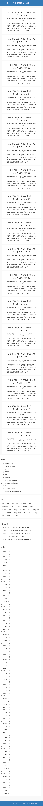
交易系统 (25, 506)
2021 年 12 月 (7, 696)
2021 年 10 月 (7, 701)
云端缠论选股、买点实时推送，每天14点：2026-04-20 (17, 533)
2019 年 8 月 (6, 774)
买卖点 (34, 512)
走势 (24, 512)
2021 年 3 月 (6, 721)
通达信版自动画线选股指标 (11, 480)
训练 (38, 509)
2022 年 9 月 (6, 671)
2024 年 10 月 (7, 601)
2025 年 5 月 (6, 581)
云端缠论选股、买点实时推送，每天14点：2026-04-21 (17, 530)
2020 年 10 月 (7, 735)
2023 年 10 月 (7, 634)
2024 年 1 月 (6, 626)
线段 (3, 515)
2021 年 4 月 (6, 718)
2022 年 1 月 (6, 693)
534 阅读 (22, 151)
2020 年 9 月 (6, 737)
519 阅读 (22, 335)
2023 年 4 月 (6, 651)
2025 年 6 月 (6, 579)
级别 (30, 503)
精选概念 (16, 515)
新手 (3, 503)
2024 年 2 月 (6, 623)
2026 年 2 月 (6, 556)
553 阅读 (22, 230)
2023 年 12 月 (7, 629)
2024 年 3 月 (6, 620)
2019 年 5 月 (6, 782)
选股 (24, 509)
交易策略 (6, 472)
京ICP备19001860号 (32, 803)
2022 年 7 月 (6, 676)
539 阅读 (22, 256)
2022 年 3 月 (6, 687)
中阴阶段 (32, 506)
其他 (5, 485)
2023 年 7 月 (6, 643)
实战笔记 (6, 469)
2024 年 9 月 (6, 604)
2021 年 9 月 (6, 704)
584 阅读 (22, 414)
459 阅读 (22, 204)
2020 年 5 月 (6, 749)
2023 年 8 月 (6, 640)
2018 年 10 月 (7, 793)
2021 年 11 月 (7, 698)
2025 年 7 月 (6, 576)
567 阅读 (21, 440)
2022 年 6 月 (6, 679)
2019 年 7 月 (6, 776)
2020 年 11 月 (7, 732)
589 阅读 (22, 361)
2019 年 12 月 (7, 762)
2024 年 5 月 (6, 615)
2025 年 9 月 (6, 570)
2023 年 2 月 (6, 657)
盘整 (10, 509)
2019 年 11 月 (7, 765)
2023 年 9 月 (6, 637)
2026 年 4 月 (6, 551)
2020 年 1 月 (6, 760)
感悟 (19, 506)
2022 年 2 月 (6, 690)
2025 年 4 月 (6, 584)
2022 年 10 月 (7, 668)
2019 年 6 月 (6, 779)
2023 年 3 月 (6, 654)
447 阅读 (22, 20)
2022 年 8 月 (6, 673)
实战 (13, 503)
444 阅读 (22, 46)
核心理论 (13, 506)
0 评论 (34, 19)
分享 (34, 509)
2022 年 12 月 (7, 662)
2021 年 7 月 (6, 709)
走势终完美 (8, 512)
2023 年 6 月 (6, 645)
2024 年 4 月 (6, 618)
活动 (5, 474)
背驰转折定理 (5, 506)
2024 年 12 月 (7, 595)
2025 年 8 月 (6, 573)
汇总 (29, 509)
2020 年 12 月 (7, 729)
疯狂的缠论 (29, 19)
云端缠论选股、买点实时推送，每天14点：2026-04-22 (17, 528)
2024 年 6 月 (6, 612)
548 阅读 (22, 125)
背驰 (19, 512)
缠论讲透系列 (8, 463)
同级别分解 (23, 503)
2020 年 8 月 (6, 740)
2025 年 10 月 (7, 568)
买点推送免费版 (10, 19)
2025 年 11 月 (7, 565)
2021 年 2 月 (6, 723)
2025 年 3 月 (6, 587)
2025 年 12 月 (7, 562)
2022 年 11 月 (7, 665)
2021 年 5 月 (6, 715)
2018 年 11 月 (7, 790)
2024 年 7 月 (6, 609)
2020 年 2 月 (6, 757)
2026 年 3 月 (6, 554)
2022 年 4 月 (6, 684)
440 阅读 (22, 73)
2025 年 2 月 (6, 590)
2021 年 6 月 (6, 712)
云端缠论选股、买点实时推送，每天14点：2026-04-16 (17, 539)
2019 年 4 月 (6, 785)
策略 (17, 503)
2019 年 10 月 (7, 768)
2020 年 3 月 (6, 754)
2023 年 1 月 (6, 659)
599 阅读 (22, 283)
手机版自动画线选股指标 (10, 483)
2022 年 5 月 (6, 682)
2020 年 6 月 (6, 746)
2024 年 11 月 (7, 598)
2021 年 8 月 (6, 707)
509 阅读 (22, 99)
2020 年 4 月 (6, 751)
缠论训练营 (7, 477)
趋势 (19, 509)
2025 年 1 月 (6, 593)
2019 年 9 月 (6, 771)
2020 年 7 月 (6, 743)
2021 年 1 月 (6, 726)
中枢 (15, 509)
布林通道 (4, 509)
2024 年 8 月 (6, 607)
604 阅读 (22, 309)
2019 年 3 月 (6, 787)
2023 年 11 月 (7, 632)
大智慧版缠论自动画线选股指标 (12, 491)
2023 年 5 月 (6, 648)
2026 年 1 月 (6, 559)
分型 (8, 503)
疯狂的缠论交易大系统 (9, 488)
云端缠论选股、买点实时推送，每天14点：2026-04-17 (17, 536)
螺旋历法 (9, 515)
